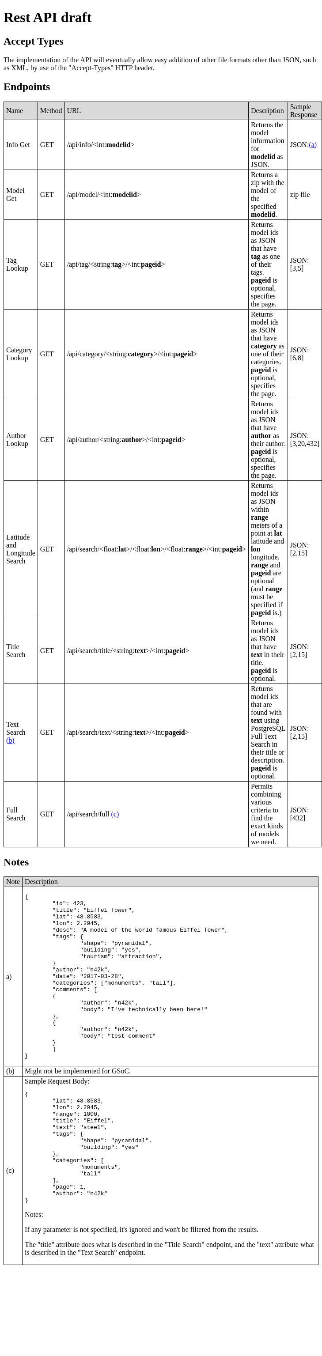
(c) (115, 814)
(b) (10, 740)
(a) (313, 144)
